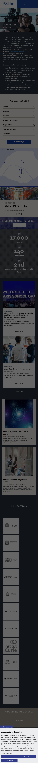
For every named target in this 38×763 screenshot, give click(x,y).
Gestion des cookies (6, 727)
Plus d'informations (6, 753)
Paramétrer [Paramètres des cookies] (27, 756)
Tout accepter (10, 756)
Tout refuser (9, 760)
